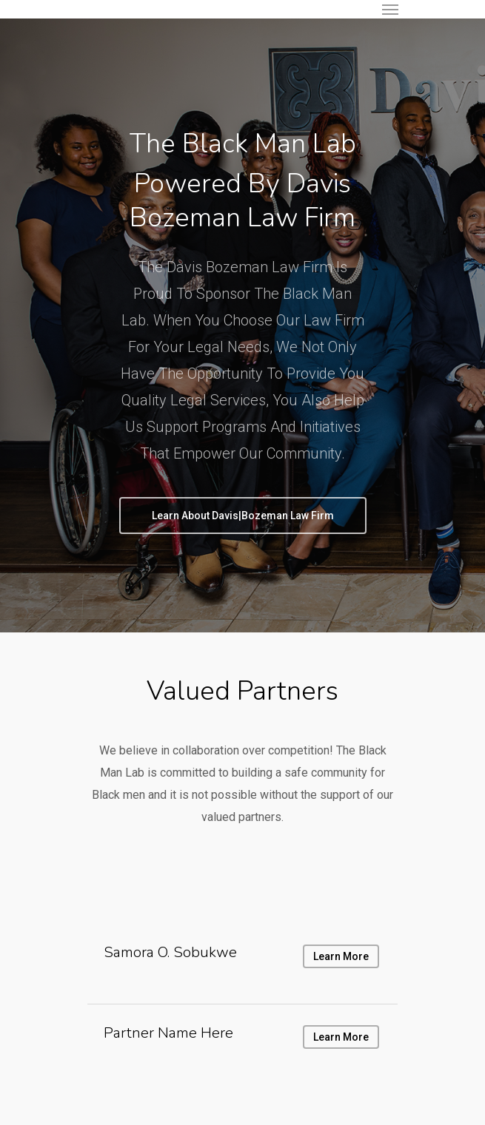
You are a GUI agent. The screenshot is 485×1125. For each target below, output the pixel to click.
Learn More (341, 1037)
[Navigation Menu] (390, 8)
